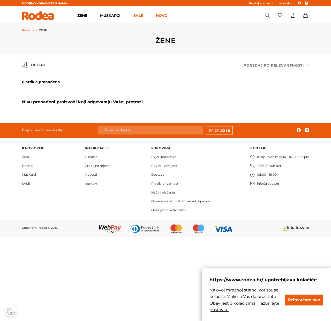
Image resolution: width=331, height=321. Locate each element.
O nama (91, 240)
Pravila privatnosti (165, 267)
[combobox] (276, 65)
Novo (162, 15)
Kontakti (91, 267)
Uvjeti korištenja (163, 240)
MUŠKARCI (110, 15)
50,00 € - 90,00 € (53, 110)
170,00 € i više (50, 145)
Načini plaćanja (163, 276)
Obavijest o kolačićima (168, 294)
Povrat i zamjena (164, 249)
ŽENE (82, 15)
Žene (26, 240)
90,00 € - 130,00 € (52, 120)
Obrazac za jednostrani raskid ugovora (180, 285)
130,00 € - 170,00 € (53, 134)
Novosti (91, 258)
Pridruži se (219, 214)
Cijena (38, 89)
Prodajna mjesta (261, 3)
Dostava (157, 258)
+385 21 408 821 (265, 249)
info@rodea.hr (264, 267)
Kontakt (285, 3)
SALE (138, 15)
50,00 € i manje (52, 101)
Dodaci (27, 249)
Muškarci (29, 258)
